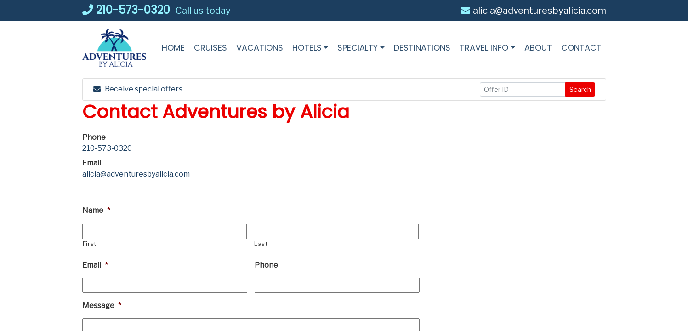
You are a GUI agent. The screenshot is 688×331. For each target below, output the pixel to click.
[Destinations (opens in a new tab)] (422, 47)
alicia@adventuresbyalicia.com (533, 10)
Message (101, 305)
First (90, 243)
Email (95, 265)
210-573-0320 (126, 9)
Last (261, 243)
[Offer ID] (523, 89)
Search (580, 89)
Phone (266, 265)
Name (96, 210)
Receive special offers (137, 89)
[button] (310, 47)
